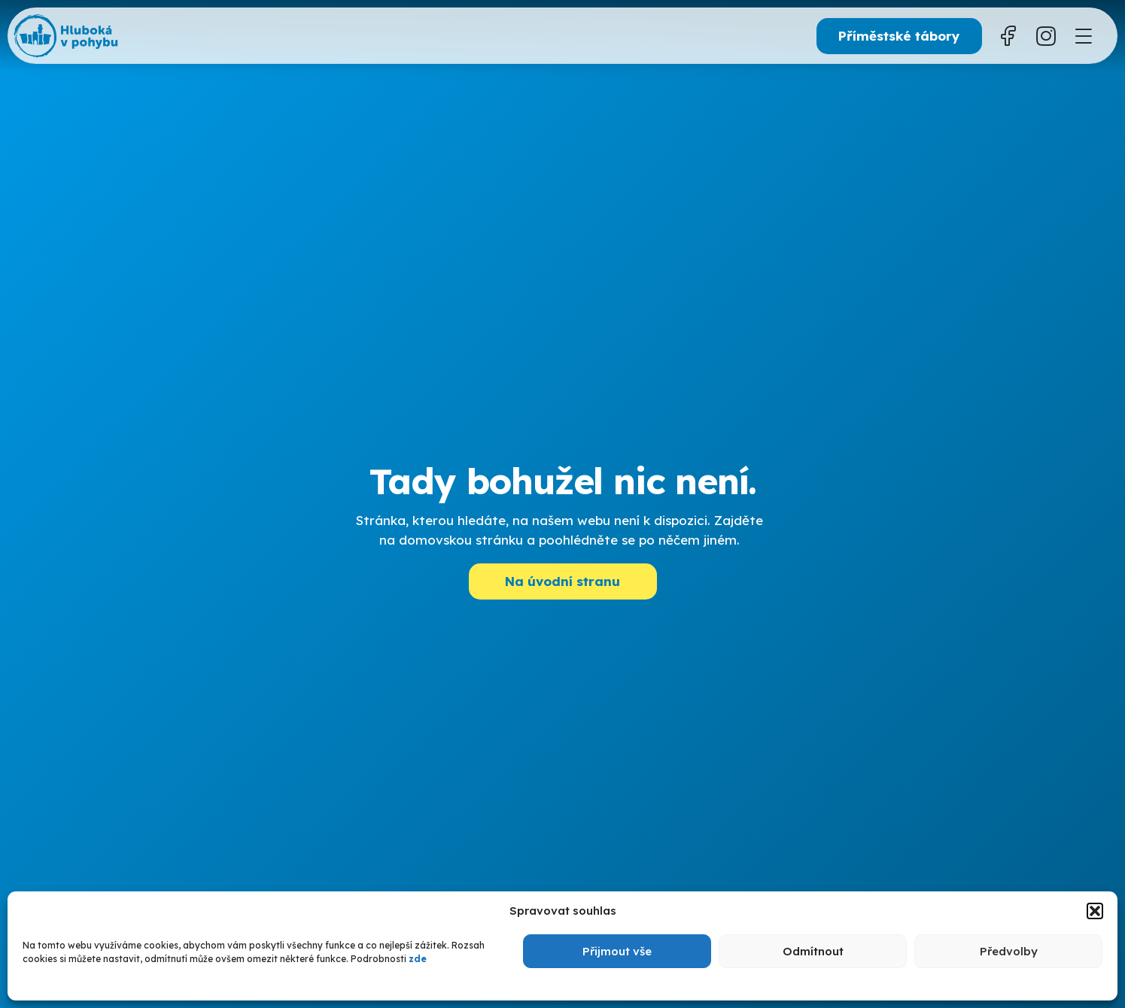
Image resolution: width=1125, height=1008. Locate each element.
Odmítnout (813, 951)
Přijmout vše (617, 951)
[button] (1094, 910)
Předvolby (1009, 951)
